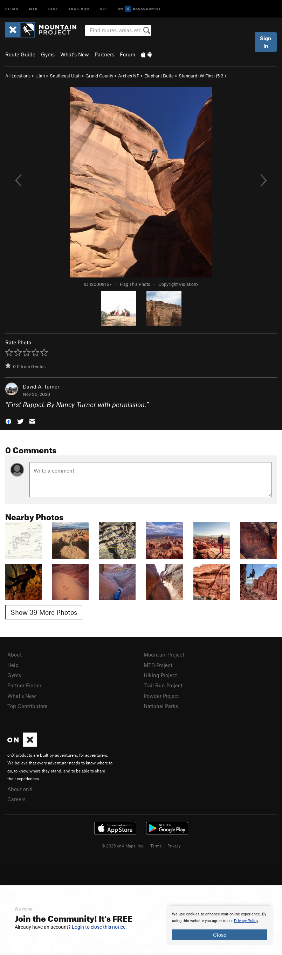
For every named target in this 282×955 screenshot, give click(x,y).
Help (13, 665)
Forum (127, 54)
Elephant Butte (159, 75)
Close (219, 935)
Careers (16, 799)
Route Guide (20, 54)
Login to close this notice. (99, 927)
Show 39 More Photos (44, 612)
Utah (40, 75)
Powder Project (161, 696)
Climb (12, 8)
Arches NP (128, 75)
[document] (219, 925)
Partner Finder (24, 685)
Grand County (99, 75)
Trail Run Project (163, 685)
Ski (103, 8)
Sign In (265, 42)
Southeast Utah (65, 75)
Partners (104, 54)
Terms (155, 845)
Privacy (174, 845)
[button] (8, 421)
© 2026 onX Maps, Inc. (123, 845)
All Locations (17, 75)
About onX (20, 789)
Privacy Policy (246, 921)
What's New (74, 54)
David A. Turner (41, 386)
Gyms (48, 54)
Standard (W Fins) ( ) (202, 75)
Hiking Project (160, 675)
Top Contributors (27, 706)
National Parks (161, 706)
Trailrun (79, 8)
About (14, 654)
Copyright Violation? (178, 284)
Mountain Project (164, 654)
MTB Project (158, 665)
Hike (53, 8)
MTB (33, 8)
